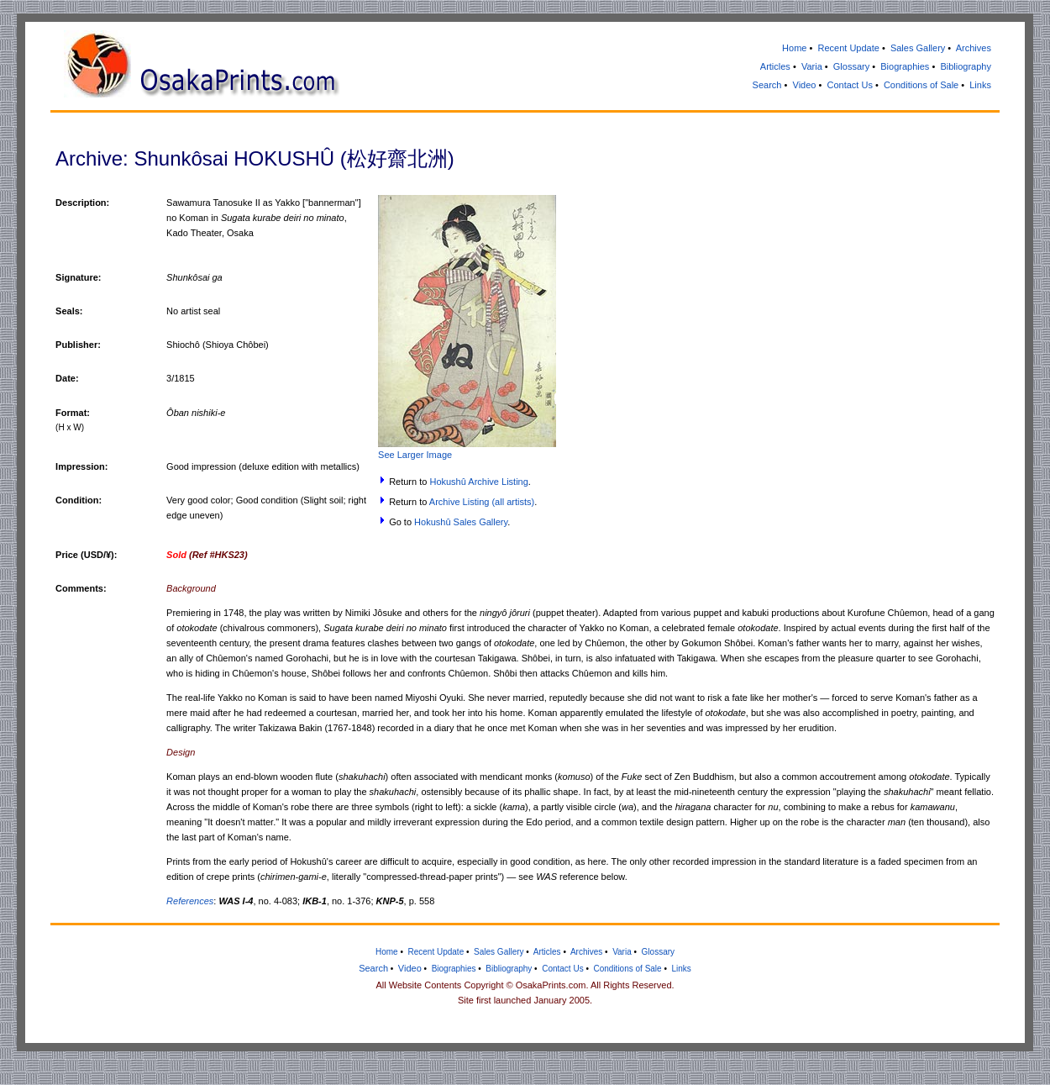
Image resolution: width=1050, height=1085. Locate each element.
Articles (775, 66)
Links (980, 85)
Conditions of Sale (921, 85)
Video (804, 85)
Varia (811, 66)
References (189, 901)
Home (794, 48)
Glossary (851, 66)
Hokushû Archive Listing (478, 482)
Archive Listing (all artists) (481, 502)
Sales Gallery (917, 48)
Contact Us (849, 85)
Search (767, 85)
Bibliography (965, 66)
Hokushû (432, 522)
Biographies (904, 66)
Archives (973, 48)
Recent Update (848, 48)
